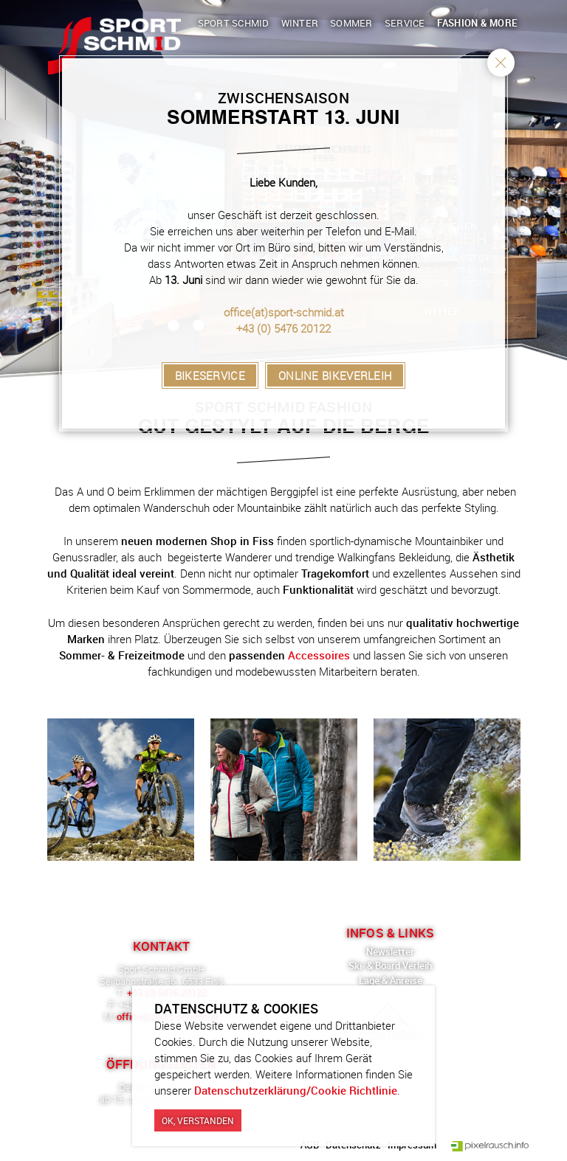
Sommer (351, 23)
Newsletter (390, 951)
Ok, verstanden (198, 1122)
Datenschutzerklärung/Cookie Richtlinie (295, 1091)
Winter (300, 23)
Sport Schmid (233, 23)
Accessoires (319, 655)
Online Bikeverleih (335, 375)
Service (405, 23)
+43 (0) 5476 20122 (283, 328)
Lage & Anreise (390, 980)
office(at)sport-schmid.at (284, 312)
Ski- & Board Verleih (390, 965)
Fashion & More (477, 23)
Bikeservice (210, 375)
